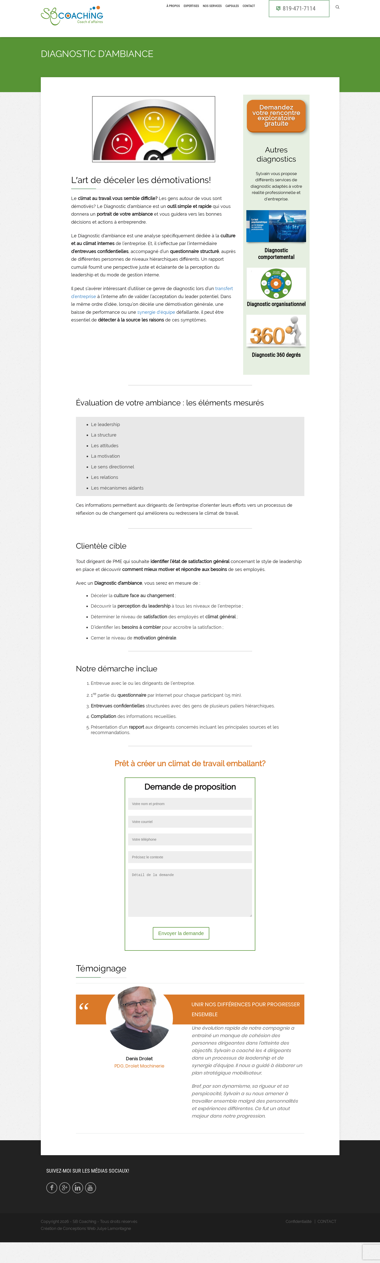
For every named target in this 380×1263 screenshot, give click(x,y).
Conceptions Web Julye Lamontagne (97, 1249)
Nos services (212, 13)
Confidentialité (299, 1242)
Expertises (191, 13)
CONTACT (249, 13)
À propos (173, 13)
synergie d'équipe (156, 325)
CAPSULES (232, 13)
